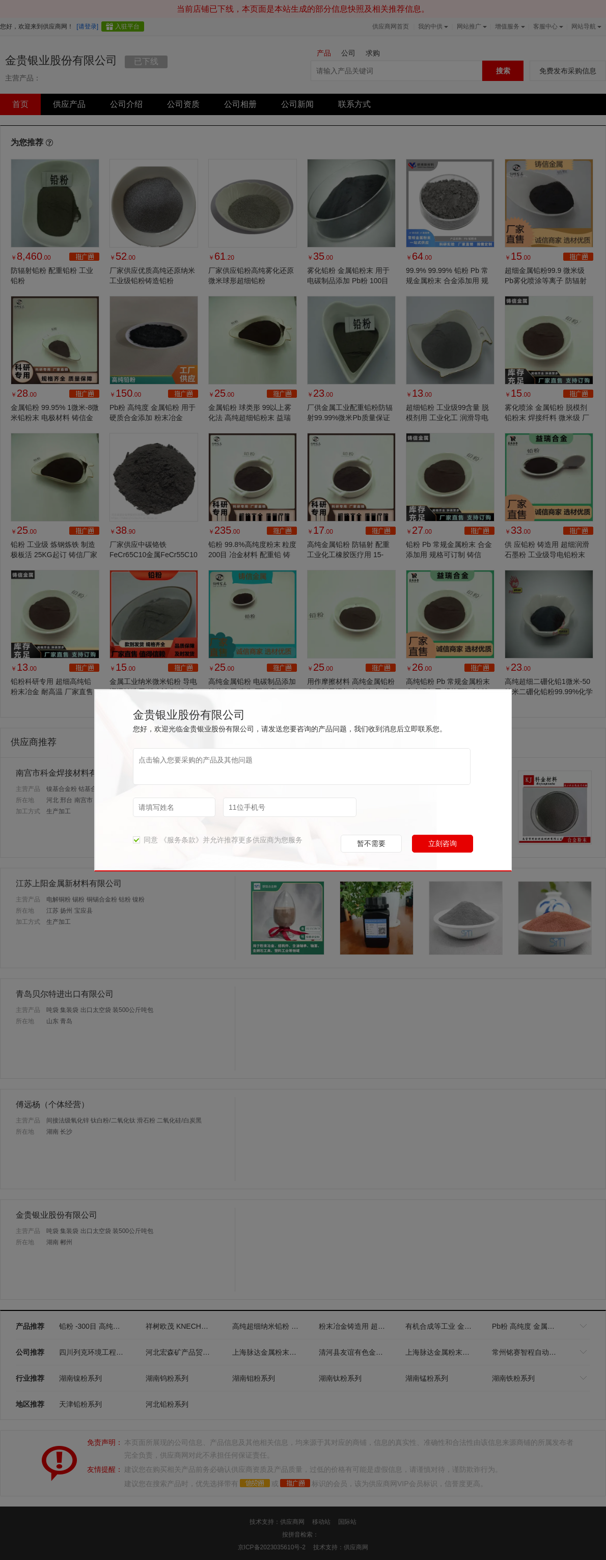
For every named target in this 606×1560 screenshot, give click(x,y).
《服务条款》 (181, 840)
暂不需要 (371, 843)
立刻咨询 (442, 843)
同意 (145, 840)
